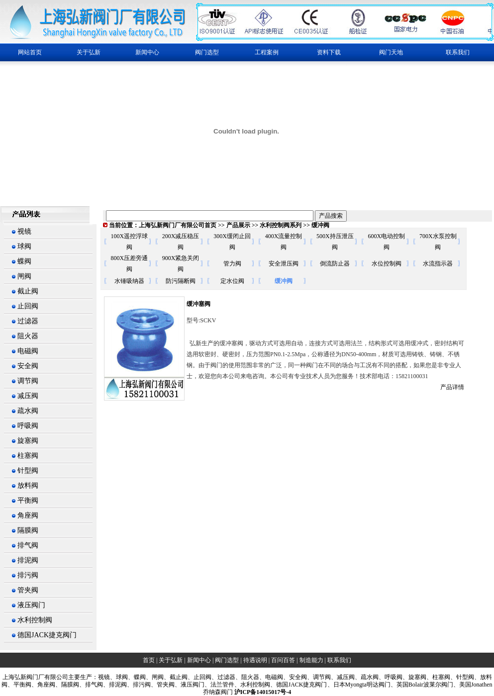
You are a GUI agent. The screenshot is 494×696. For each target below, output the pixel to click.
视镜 (24, 231)
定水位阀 (232, 281)
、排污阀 (139, 684)
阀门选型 (227, 660)
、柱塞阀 (438, 677)
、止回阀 (199, 677)
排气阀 (27, 545)
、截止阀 (176, 677)
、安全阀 (295, 677)
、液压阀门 (189, 684)
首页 (149, 660)
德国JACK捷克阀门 (47, 635)
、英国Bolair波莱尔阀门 (422, 684)
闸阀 (24, 276)
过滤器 (27, 321)
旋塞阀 (27, 440)
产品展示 (238, 225)
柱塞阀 (27, 455)
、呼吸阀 (390, 677)
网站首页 (30, 52)
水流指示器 (438, 263)
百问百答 (283, 660)
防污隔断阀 (181, 281)
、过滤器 (223, 677)
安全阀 (27, 366)
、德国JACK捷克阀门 (298, 684)
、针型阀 (462, 677)
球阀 (24, 246)
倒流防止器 (335, 263)
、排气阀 (91, 684)
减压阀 (27, 396)
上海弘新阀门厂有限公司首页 (177, 225)
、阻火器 (247, 677)
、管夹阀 (163, 684)
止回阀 (27, 306)
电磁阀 (27, 351)
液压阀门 (31, 605)
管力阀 (232, 263)
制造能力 (311, 660)
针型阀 (27, 470)
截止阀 (27, 291)
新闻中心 (199, 660)
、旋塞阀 (414, 677)
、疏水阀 (367, 677)
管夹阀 (27, 590)
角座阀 (27, 515)
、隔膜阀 (67, 684)
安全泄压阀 (283, 263)
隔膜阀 (27, 530)
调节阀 (27, 381)
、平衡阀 (19, 684)
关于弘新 (171, 660)
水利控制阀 (34, 620)
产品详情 (452, 387)
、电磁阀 (271, 677)
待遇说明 (255, 660)
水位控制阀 (386, 263)
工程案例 (267, 52)
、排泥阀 (115, 684)
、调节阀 (319, 677)
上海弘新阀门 (20, 677)
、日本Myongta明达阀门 (359, 684)
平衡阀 (27, 500)
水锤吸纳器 (129, 281)
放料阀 (27, 485)
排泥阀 (27, 560)
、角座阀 (43, 684)
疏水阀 (27, 411)
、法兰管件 (219, 684)
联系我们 (458, 52)
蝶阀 (24, 261)
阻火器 (27, 336)
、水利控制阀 (252, 684)
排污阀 (27, 575)
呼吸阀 (27, 425)
